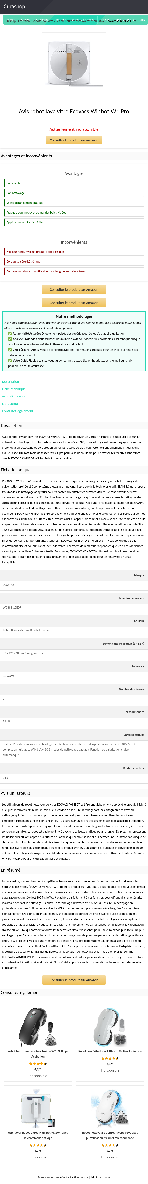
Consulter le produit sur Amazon (74, 140)
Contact (66, 1177)
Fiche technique (14, 389)
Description (10, 381)
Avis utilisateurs (13, 396)
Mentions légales (48, 1177)
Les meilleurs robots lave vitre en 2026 (80, 21)
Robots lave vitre (42, 21)
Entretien (24, 21)
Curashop (10, 21)
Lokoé (106, 1177)
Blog (142, 20)
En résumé (10, 403)
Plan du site (80, 1177)
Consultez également (17, 411)
